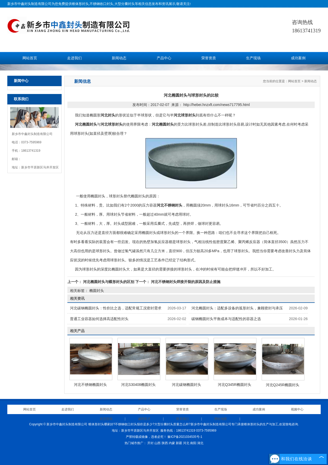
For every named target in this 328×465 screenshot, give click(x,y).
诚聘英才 (144, 419)
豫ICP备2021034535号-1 (184, 437)
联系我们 (182, 419)
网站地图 (220, 419)
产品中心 (164, 58)
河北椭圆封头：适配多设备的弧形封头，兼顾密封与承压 (237, 308)
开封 (150, 443)
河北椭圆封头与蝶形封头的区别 (108, 282)
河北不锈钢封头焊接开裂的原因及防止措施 (185, 282)
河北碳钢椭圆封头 (186, 384)
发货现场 (106, 419)
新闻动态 (119, 58)
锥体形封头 (80, 4)
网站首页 (29, 58)
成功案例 (298, 58)
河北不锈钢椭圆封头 (90, 384)
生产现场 (253, 58)
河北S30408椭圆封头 (138, 384)
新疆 (179, 443)
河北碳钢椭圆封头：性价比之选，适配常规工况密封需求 (115, 308)
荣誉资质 (208, 58)
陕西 (165, 443)
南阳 (193, 443)
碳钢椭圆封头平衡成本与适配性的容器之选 (226, 319)
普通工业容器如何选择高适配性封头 (99, 319)
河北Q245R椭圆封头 (282, 385)
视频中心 (297, 409)
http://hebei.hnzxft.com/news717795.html (216, 105)
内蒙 (172, 443)
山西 (157, 443)
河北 (186, 443)
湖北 (200, 443)
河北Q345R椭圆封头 (234, 384)
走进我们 (74, 58)
